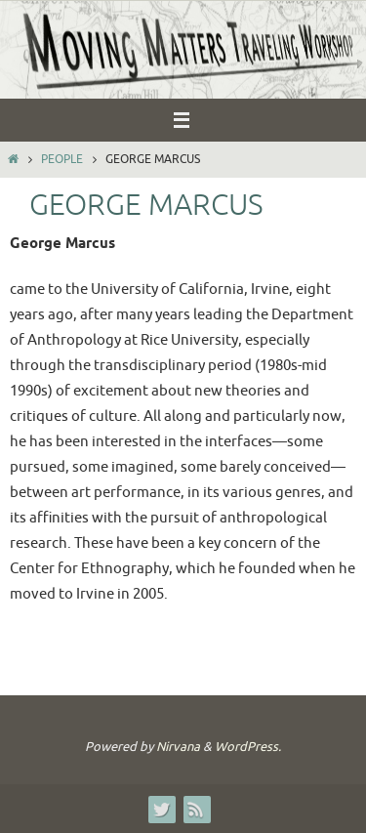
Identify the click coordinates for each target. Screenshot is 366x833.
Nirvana (178, 746)
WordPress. (248, 746)
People (62, 159)
